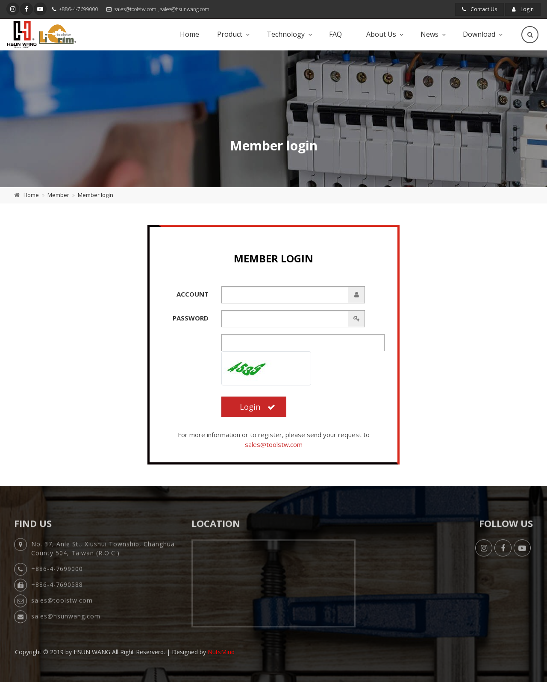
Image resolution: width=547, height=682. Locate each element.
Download (479, 34)
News (429, 34)
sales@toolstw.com (135, 9)
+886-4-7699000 (78, 9)
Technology (286, 34)
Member (58, 195)
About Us (381, 34)
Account (192, 294)
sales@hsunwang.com (184, 9)
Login (523, 9)
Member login (95, 195)
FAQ (335, 34)
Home (189, 34)
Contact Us (479, 9)
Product (229, 34)
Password (191, 318)
